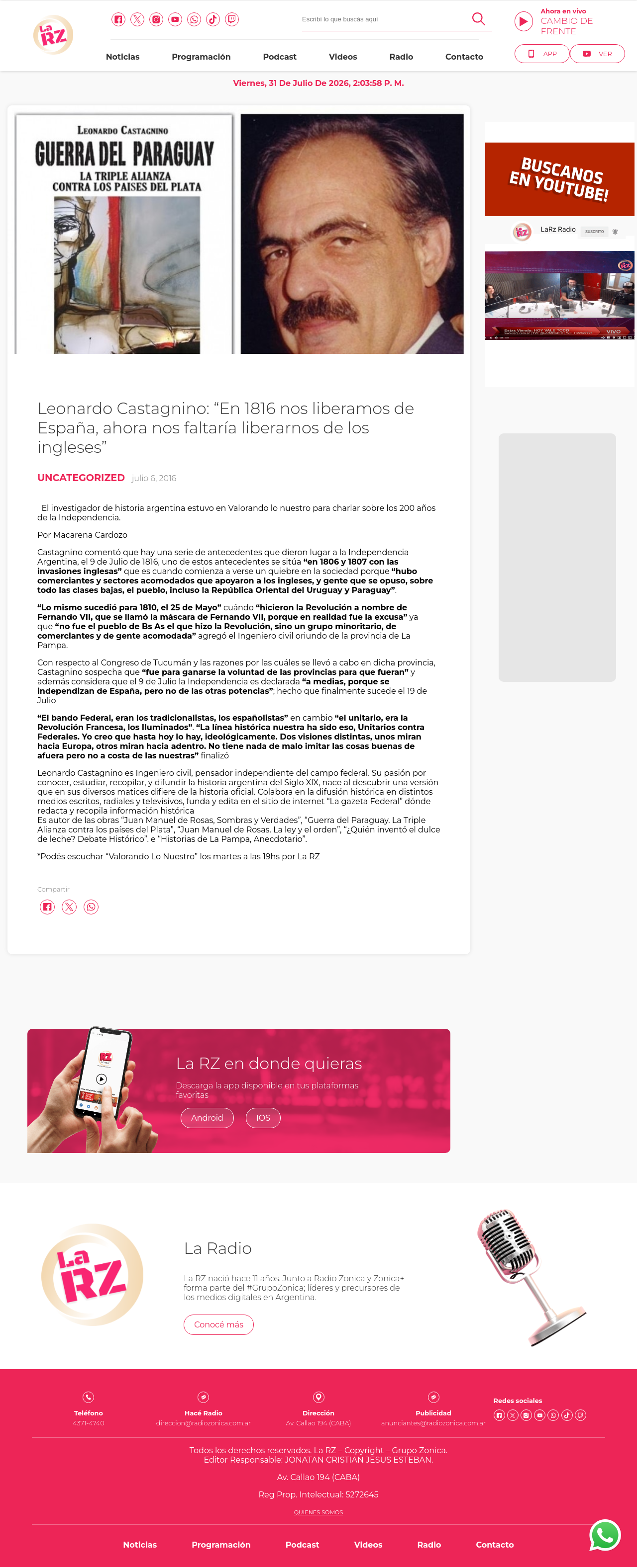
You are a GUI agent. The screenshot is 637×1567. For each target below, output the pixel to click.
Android (207, 1118)
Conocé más (218, 1324)
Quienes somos (318, 1512)
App (539, 54)
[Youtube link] (173, 19)
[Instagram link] (154, 19)
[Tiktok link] (210, 19)
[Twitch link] (229, 19)
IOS (263, 1118)
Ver (595, 54)
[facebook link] (116, 19)
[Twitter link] (135, 19)
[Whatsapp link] (192, 19)
